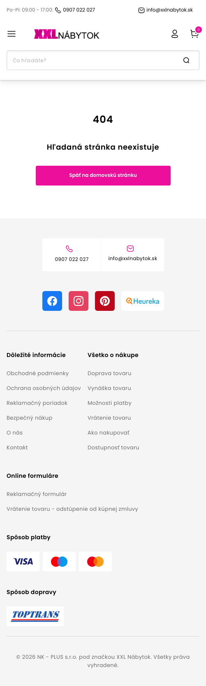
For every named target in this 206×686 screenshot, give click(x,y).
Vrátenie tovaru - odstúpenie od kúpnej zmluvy (72, 509)
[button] (44, 355)
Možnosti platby (110, 403)
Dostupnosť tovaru (113, 447)
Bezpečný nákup (30, 418)
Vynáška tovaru (109, 388)
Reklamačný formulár (37, 494)
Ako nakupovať (109, 433)
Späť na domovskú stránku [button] (103, 175)
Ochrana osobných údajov (44, 388)
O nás (15, 433)
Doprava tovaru (110, 373)
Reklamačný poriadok (37, 403)
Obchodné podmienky (38, 373)
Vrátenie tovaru (109, 418)
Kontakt (17, 447)
